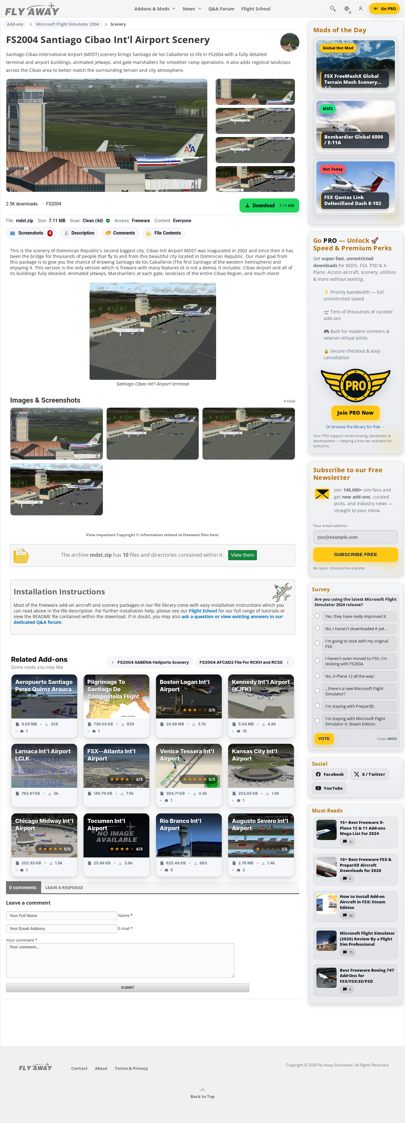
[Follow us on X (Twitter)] (369, 774)
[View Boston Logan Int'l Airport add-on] (189, 706)
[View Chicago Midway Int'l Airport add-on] (44, 845)
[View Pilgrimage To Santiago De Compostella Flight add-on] (116, 706)
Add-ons (15, 24)
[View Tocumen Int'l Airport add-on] (116, 845)
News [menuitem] (192, 9)
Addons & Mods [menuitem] (155, 9)
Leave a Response (64, 887)
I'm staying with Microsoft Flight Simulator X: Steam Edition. (355, 721)
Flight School (203, 611)
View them (242, 555)
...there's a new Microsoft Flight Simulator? (354, 691)
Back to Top (202, 1093)
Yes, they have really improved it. (356, 616)
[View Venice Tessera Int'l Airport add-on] (189, 775)
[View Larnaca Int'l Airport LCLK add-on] (44, 775)
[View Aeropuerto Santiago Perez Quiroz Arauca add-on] (44, 706)
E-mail (125, 928)
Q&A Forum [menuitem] (221, 9)
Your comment (21, 940)
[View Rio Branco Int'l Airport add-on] (189, 845)
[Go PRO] (384, 8)
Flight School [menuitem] (256, 9)
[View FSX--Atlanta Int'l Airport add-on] (116, 775)
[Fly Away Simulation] (32, 8)
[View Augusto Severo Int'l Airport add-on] (261, 845)
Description (79, 233)
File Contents (163, 232)
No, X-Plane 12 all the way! (349, 676)
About (101, 1068)
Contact (79, 1068)
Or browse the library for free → (355, 427)
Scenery (118, 24)
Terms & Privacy (131, 1068)
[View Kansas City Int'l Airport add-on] (261, 775)
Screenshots (31, 233)
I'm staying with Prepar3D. (350, 706)
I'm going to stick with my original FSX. (356, 643)
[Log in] (360, 8)
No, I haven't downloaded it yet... (356, 628)
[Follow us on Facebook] (330, 774)
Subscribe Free (355, 554)
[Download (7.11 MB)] (269, 205)
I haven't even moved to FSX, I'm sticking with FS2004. (356, 661)
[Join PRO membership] (355, 393)
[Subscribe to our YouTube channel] (329, 788)
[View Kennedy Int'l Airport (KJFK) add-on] (261, 706)
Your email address (330, 525)
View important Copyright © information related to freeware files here (152, 534)
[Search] (333, 8)
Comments (120, 233)
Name (125, 915)
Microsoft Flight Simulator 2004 (67, 24)
